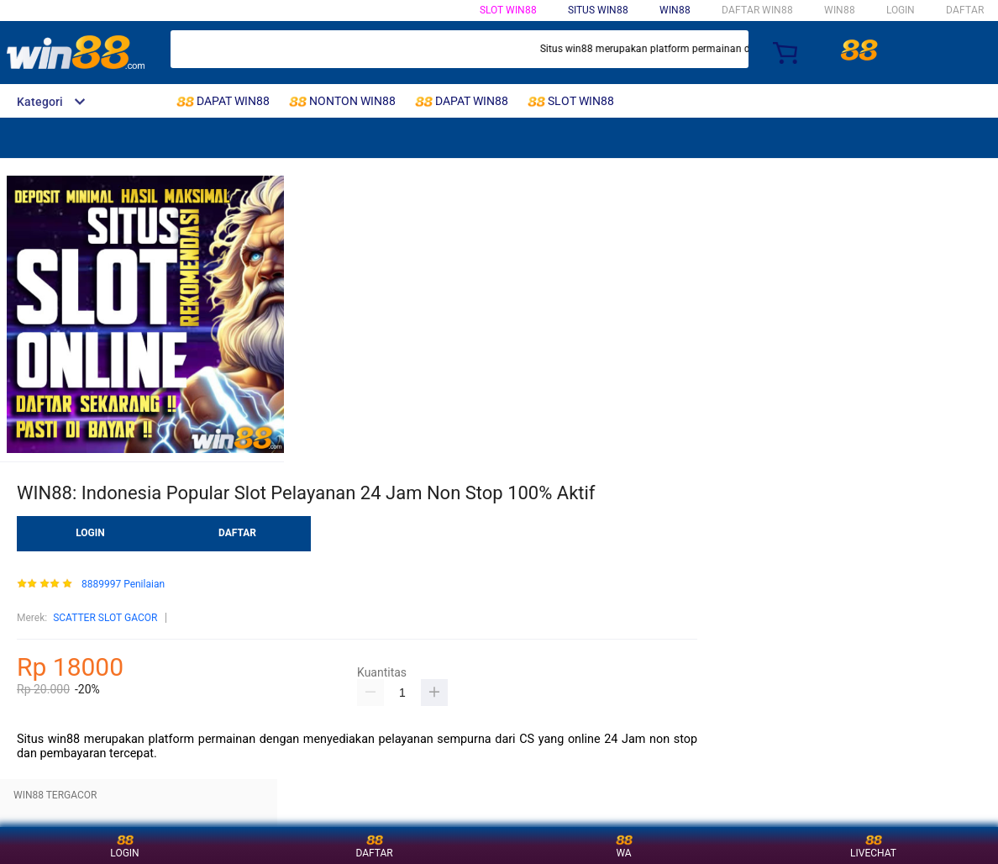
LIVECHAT (873, 845)
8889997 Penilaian (123, 584)
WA (624, 845)
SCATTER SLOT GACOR (105, 618)
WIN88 (675, 10)
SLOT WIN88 (508, 10)
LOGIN (900, 10)
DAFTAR (965, 10)
